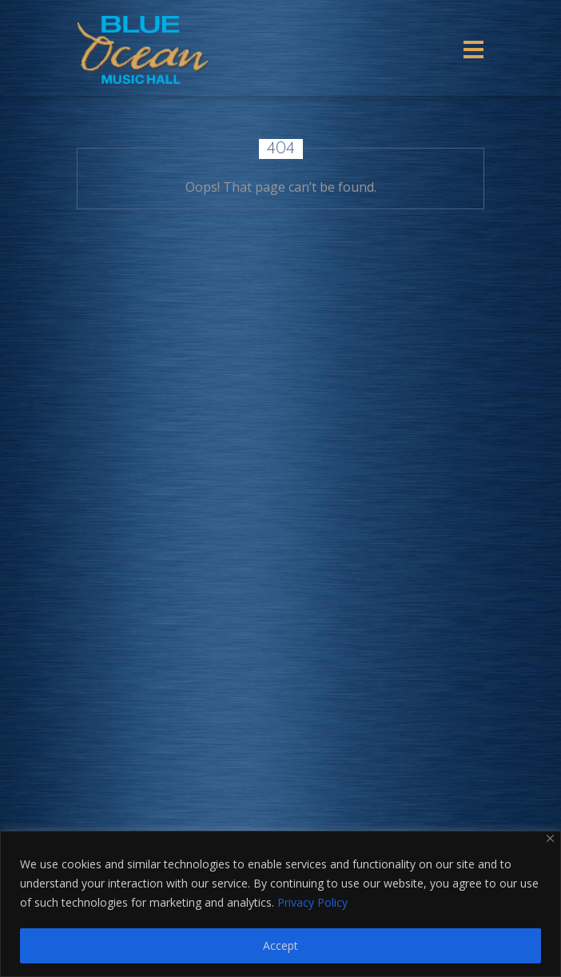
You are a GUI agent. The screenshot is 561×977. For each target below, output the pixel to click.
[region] (280, 904)
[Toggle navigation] (473, 49)
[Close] (550, 838)
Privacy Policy (312, 902)
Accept (280, 945)
